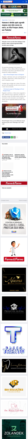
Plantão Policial (11, 20)
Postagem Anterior (5, 200)
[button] (1, 2)
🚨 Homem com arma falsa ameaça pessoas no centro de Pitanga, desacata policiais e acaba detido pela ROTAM (7, 173)
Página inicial (4, 20)
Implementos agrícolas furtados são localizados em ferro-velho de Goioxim (20, 156)
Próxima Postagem (23, 200)
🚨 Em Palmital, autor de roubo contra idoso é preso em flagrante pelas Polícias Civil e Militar (7, 156)
